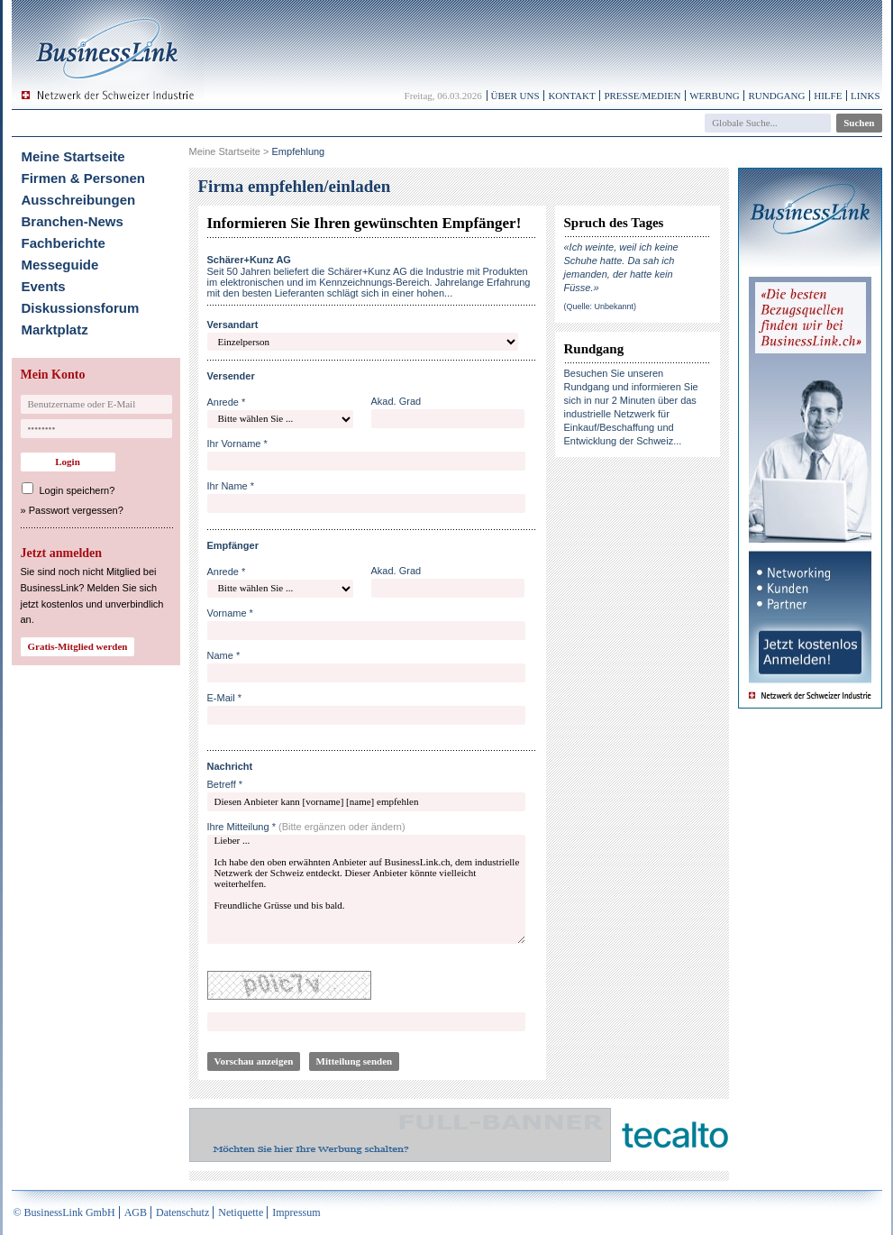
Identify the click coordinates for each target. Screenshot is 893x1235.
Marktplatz (55, 329)
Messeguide (60, 264)
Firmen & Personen (84, 178)
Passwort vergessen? (76, 510)
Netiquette (240, 1212)
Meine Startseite (73, 156)
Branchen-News (72, 221)
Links (865, 95)
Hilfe (828, 95)
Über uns (515, 95)
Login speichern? (77, 490)
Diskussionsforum (81, 308)
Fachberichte (63, 243)
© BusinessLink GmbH (64, 1212)
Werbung (714, 95)
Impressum (296, 1212)
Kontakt (571, 95)
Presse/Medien (642, 95)
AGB (135, 1212)
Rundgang (776, 95)
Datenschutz (182, 1212)
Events (44, 286)
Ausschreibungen (79, 199)
